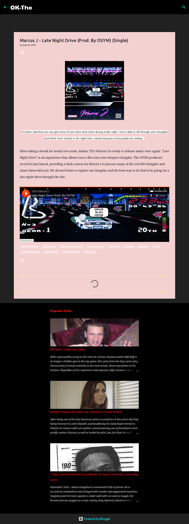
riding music (51, 252)
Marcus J (143, 247)
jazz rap (129, 247)
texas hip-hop (71, 252)
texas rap (90, 252)
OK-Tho (21, 7)
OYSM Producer (30, 252)
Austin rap (49, 247)
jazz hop (114, 247)
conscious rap (95, 247)
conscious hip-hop (71, 247)
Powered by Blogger (94, 518)
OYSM (156, 247)
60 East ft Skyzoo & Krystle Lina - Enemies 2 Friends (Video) (86, 412)
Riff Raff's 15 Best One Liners (67, 349)
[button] (22, 52)
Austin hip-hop (30, 247)
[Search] (37, 7)
